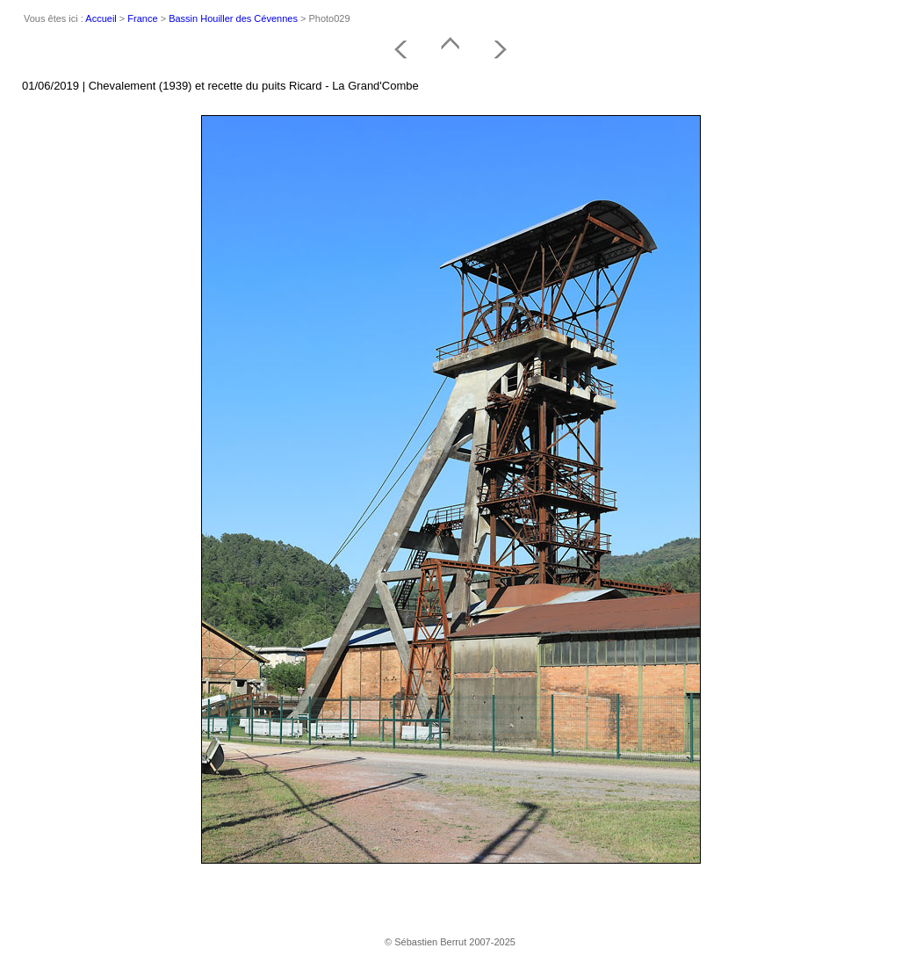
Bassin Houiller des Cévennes (233, 18)
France (142, 18)
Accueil (100, 18)
